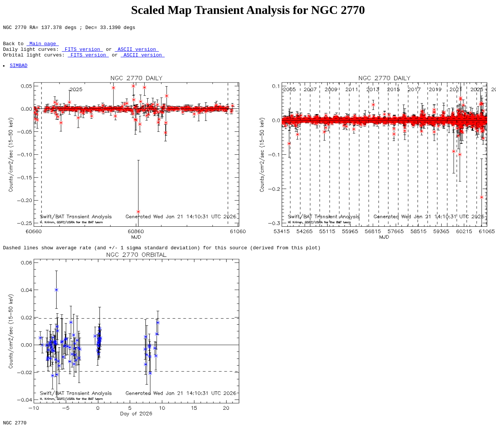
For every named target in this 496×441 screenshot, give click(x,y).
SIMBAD (19, 72)
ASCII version (137, 53)
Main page (42, 46)
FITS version (82, 53)
